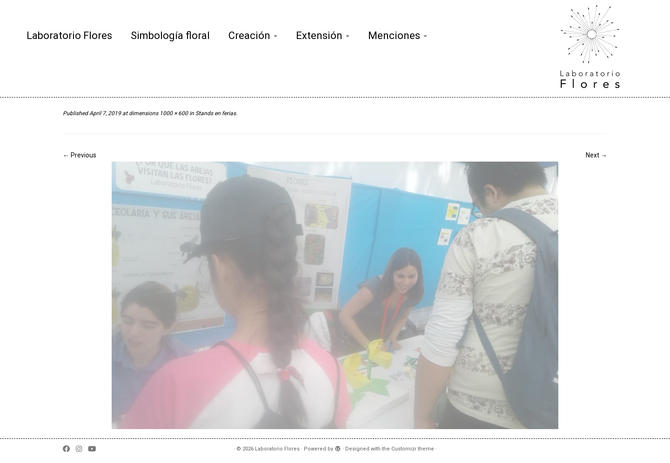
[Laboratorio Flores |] (593, 48)
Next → (596, 155)
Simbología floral (170, 35)
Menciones (397, 35)
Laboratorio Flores (69, 35)
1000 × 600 (173, 113)
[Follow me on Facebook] (69, 449)
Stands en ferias (215, 113)
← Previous (79, 155)
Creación (252, 35)
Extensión (322, 35)
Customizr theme (412, 449)
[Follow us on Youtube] (95, 449)
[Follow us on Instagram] (82, 449)
